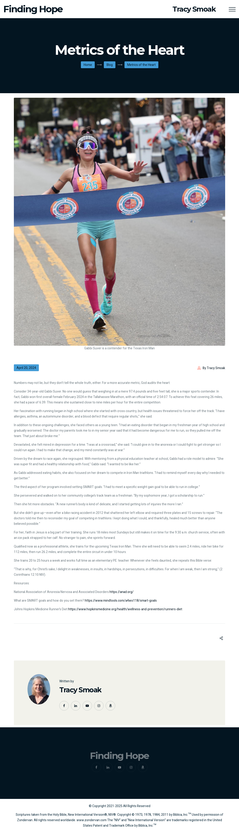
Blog (110, 65)
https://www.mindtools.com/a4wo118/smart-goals (121, 600)
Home (88, 65)
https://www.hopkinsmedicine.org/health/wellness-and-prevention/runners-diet (125, 609)
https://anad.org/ (122, 592)
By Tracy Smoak (214, 368)
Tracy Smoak (80, 690)
